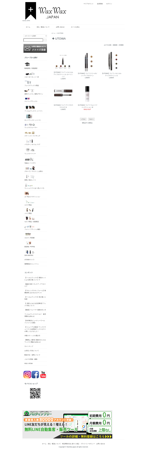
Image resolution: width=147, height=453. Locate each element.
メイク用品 (29, 211)
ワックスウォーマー (30, 125)
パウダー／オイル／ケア (32, 142)
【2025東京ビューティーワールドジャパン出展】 (34, 321)
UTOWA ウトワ (29, 259)
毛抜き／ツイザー (30, 160)
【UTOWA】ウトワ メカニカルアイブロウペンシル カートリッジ (63, 74)
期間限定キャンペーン (31, 264)
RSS (25, 363)
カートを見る (74, 27)
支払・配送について (42, 27)
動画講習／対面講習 (30, 65)
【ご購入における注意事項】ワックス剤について (35, 304)
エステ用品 (29, 203)
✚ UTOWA (60, 33)
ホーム (26, 27)
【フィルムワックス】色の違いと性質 (35, 298)
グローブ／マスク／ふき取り (33, 169)
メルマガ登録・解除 (30, 359)
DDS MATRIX (29, 253)
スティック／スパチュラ (32, 134)
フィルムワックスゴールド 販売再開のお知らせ (35, 315)
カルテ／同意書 (29, 236)
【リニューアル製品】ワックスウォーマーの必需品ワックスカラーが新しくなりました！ (35, 329)
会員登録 (99, 3)
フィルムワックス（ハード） (33, 108)
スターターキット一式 (31, 75)
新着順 (121, 45)
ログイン (108, 3)
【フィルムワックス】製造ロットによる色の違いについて (35, 279)
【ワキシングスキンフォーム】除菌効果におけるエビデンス (35, 291)
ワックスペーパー (30, 151)
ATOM (31, 363)
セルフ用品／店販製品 (31, 219)
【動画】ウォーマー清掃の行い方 (35, 310)
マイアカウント (87, 3)
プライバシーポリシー (88, 444)
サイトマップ (28, 346)
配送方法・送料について (32, 355)
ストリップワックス (30, 99)
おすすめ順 (107, 45)
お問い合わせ (59, 27)
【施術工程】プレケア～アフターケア (35, 285)
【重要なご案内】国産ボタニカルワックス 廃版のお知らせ (35, 341)
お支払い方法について (31, 350)
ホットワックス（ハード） (33, 117)
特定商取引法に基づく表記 (70, 444)
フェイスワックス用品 (31, 83)
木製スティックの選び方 (32, 335)
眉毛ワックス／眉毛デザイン (33, 92)
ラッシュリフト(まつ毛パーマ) (34, 186)
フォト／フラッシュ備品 (32, 227)
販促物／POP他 (29, 244)
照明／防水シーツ (30, 178)
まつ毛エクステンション (32, 194)
